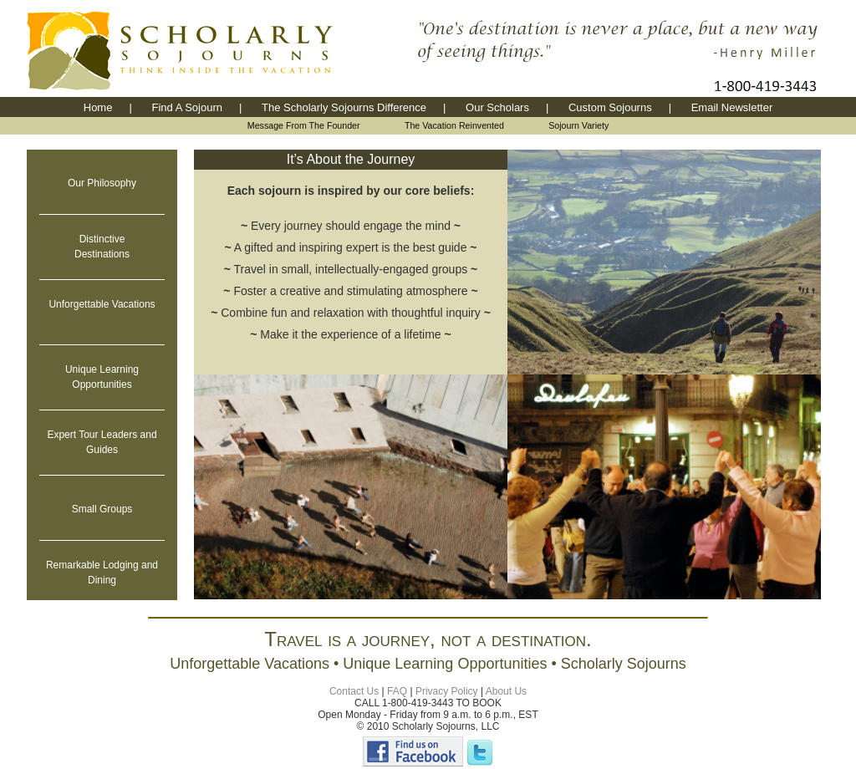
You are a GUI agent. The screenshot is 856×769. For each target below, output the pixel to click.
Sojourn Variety (578, 125)
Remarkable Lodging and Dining (102, 572)
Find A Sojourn (186, 107)
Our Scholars (497, 107)
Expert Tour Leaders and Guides (101, 442)
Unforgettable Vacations (101, 304)
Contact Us (354, 691)
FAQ (397, 691)
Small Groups (102, 509)
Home (98, 107)
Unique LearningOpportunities (102, 377)
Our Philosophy (102, 183)
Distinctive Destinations (102, 246)
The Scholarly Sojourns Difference (344, 107)
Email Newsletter (732, 107)
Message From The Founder (303, 125)
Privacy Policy (446, 691)
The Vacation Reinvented (454, 125)
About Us (506, 691)
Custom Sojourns (610, 107)
